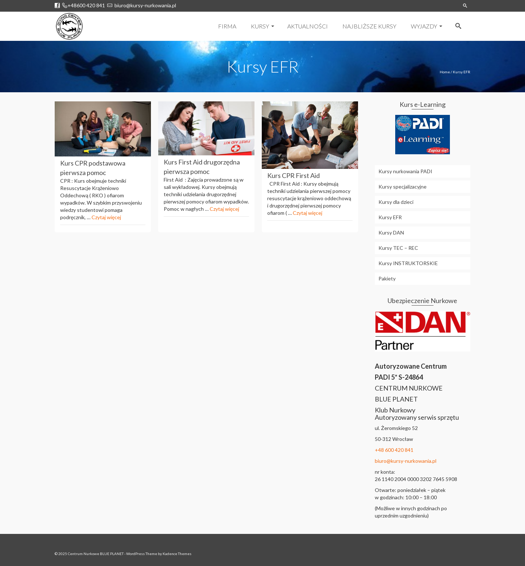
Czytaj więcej (106, 217)
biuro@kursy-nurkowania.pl (144, 5)
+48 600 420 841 (394, 450)
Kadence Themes (177, 553)
